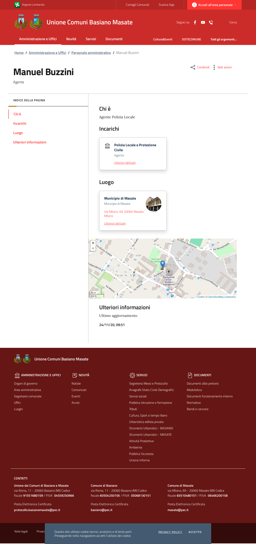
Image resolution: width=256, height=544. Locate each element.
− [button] (93, 249)
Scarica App (166, 4)
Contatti (20, 478)
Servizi (91, 39)
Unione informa (139, 460)
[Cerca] (237, 22)
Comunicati (79, 390)
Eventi (76, 396)
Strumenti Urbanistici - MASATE (150, 435)
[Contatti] (201, 22)
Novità (71, 39)
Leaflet (201, 297)
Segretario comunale (27, 396)
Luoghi (18, 409)
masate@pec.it (178, 510)
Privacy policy (170, 532)
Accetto (195, 532)
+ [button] (93, 243)
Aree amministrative (27, 390)
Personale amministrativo (91, 52)
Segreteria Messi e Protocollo (148, 384)
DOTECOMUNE (191, 39)
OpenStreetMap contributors (222, 297)
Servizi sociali (138, 396)
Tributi (133, 409)
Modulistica (194, 390)
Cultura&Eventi (162, 39)
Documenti (114, 39)
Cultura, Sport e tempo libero (148, 416)
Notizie (76, 384)
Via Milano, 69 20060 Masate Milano (124, 214)
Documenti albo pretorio (203, 384)
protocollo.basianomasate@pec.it (37, 510)
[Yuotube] (193, 22)
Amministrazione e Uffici (38, 39)
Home (19, 52)
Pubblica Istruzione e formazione (150, 403)
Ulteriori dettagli (125, 163)
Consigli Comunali (137, 4)
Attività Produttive (141, 441)
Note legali (21, 532)
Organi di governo (25, 384)
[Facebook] (185, 22)
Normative (194, 403)
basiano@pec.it (101, 510)
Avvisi (75, 403)
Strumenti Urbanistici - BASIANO (151, 428)
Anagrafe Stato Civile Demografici (151, 390)
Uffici (17, 403)
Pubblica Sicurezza (141, 454)
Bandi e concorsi (197, 409)
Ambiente (135, 448)
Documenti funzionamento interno (210, 396)
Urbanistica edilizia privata (146, 422)
